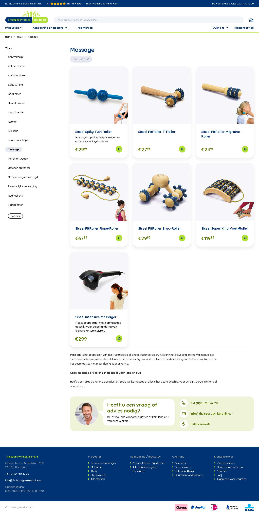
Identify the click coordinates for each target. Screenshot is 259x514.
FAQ (218, 475)
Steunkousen (97, 475)
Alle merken (96, 479)
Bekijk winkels (200, 424)
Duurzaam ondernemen (188, 475)
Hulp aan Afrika (183, 471)
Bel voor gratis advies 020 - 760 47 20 (233, 3)
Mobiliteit (95, 467)
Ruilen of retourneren (228, 467)
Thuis (20, 36)
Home (8, 36)
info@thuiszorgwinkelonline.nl (211, 413)
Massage (33, 36)
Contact (220, 471)
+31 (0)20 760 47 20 (204, 403)
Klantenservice (244, 27)
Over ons (220, 27)
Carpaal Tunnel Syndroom (147, 463)
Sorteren (81, 59)
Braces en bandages (102, 463)
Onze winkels (181, 467)
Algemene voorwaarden (230, 479)
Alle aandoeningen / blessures (144, 469)
